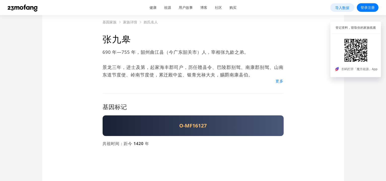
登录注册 (368, 7)
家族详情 (130, 22)
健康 (153, 7)
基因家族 (110, 22)
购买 (233, 7)
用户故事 (186, 7)
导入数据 (342, 7)
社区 (218, 7)
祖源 (167, 7)
